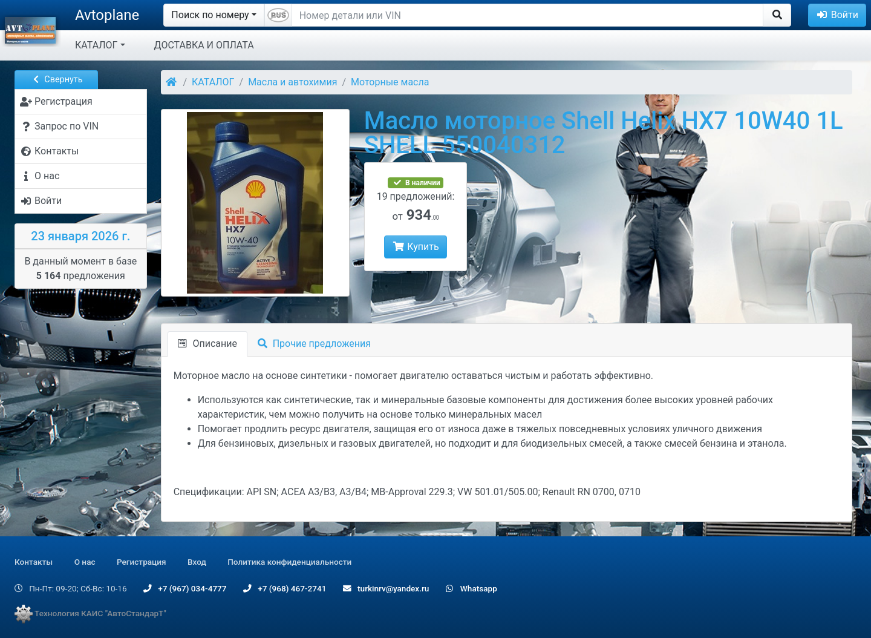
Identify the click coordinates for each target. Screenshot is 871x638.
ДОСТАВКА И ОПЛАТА (204, 45)
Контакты (34, 562)
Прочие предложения (314, 343)
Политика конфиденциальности (289, 562)
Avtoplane (107, 15)
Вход (197, 562)
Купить (415, 246)
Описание (207, 343)
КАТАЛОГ (96, 45)
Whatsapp (471, 588)
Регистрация (141, 562)
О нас (85, 562)
